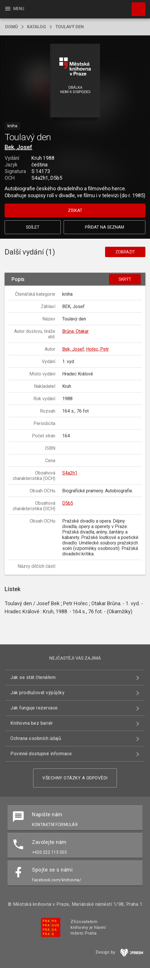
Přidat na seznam (104, 227)
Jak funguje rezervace (34, 708)
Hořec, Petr (97, 349)
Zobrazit (125, 252)
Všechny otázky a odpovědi (75, 778)
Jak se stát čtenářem (33, 677)
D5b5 (67, 503)
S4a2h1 (69, 473)
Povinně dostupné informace (41, 753)
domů (11, 26)
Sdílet (32, 227)
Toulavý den (69, 26)
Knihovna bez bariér (31, 723)
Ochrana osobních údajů (35, 738)
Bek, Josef (18, 147)
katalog (36, 26)
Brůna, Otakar (75, 331)
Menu (14, 8)
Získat (75, 210)
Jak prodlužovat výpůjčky (37, 692)
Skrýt (125, 279)
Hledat (135, 6)
